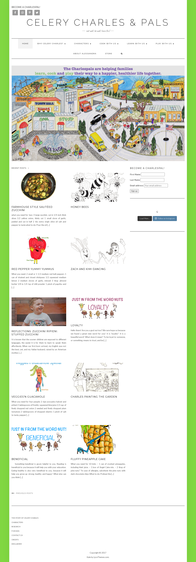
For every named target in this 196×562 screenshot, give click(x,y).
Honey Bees (80, 207)
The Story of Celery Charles (25, 518)
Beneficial (20, 459)
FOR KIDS (15, 531)
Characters (82, 44)
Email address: (137, 185)
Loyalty (77, 325)
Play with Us (165, 44)
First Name (135, 174)
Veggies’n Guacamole (28, 396)
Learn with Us (137, 44)
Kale (89, 557)
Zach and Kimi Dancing (88, 269)
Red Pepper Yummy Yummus (33, 269)
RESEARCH (16, 526)
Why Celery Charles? (51, 44)
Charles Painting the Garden (94, 396)
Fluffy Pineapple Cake (88, 459)
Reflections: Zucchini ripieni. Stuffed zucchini (35, 333)
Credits (15, 539)
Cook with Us (109, 44)
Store (108, 54)
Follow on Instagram (165, 218)
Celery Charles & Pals (98, 22)
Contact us (17, 535)
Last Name (135, 180)
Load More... (145, 218)
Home (25, 44)
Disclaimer (17, 544)
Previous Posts (24, 493)
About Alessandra (84, 54)
